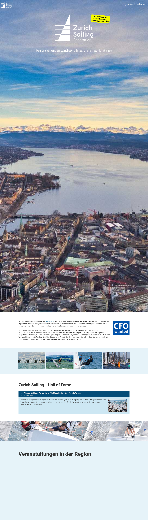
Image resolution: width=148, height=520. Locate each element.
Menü (141, 4)
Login (130, 4)
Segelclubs (50, 321)
